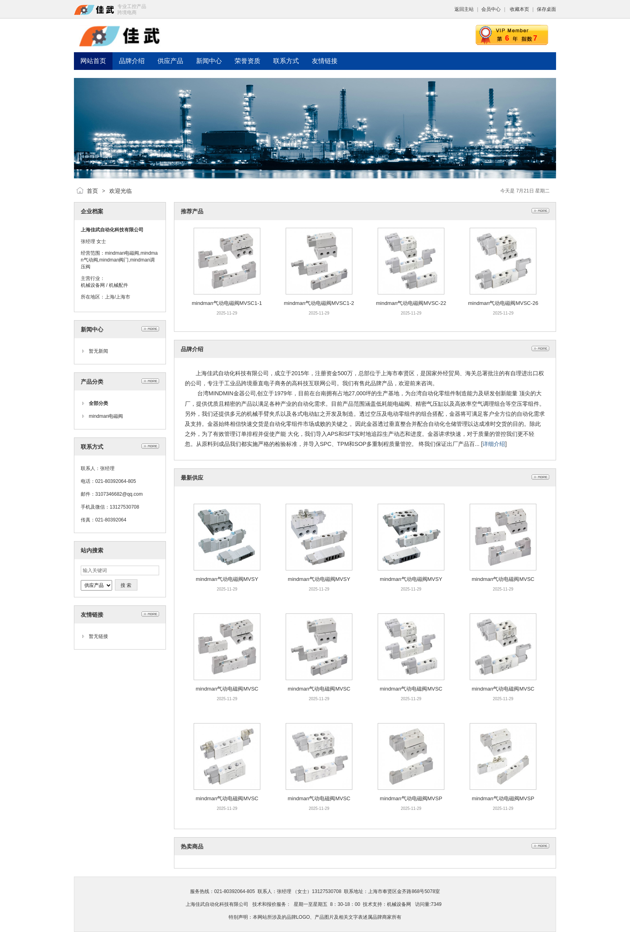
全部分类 (98, 403)
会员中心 (491, 9)
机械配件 (118, 285)
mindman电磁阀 (106, 416)
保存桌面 (546, 9)
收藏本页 (519, 9)
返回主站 (464, 9)
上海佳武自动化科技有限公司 (217, 904)
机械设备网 (93, 285)
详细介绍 (494, 444)
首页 (92, 191)
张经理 (88, 241)
